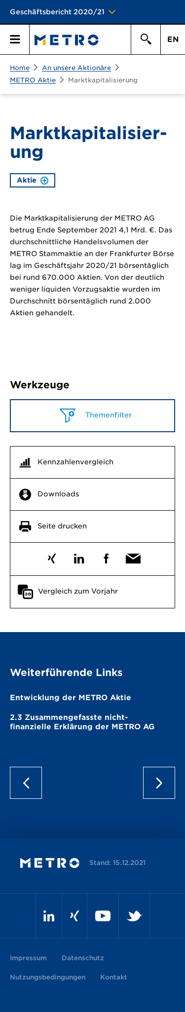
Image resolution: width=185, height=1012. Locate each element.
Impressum (28, 958)
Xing (52, 556)
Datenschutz (83, 958)
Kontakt (113, 977)
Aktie (32, 180)
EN (173, 39)
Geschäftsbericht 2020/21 (57, 12)
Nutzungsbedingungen (47, 977)
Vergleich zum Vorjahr (78, 591)
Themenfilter (107, 415)
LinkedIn (79, 556)
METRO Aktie (33, 80)
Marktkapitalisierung (103, 80)
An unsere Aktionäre (76, 68)
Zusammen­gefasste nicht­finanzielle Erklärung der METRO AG (82, 722)
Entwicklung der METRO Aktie (70, 697)
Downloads (58, 494)
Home (20, 68)
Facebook (106, 556)
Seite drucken (62, 526)
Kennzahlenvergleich (75, 462)
